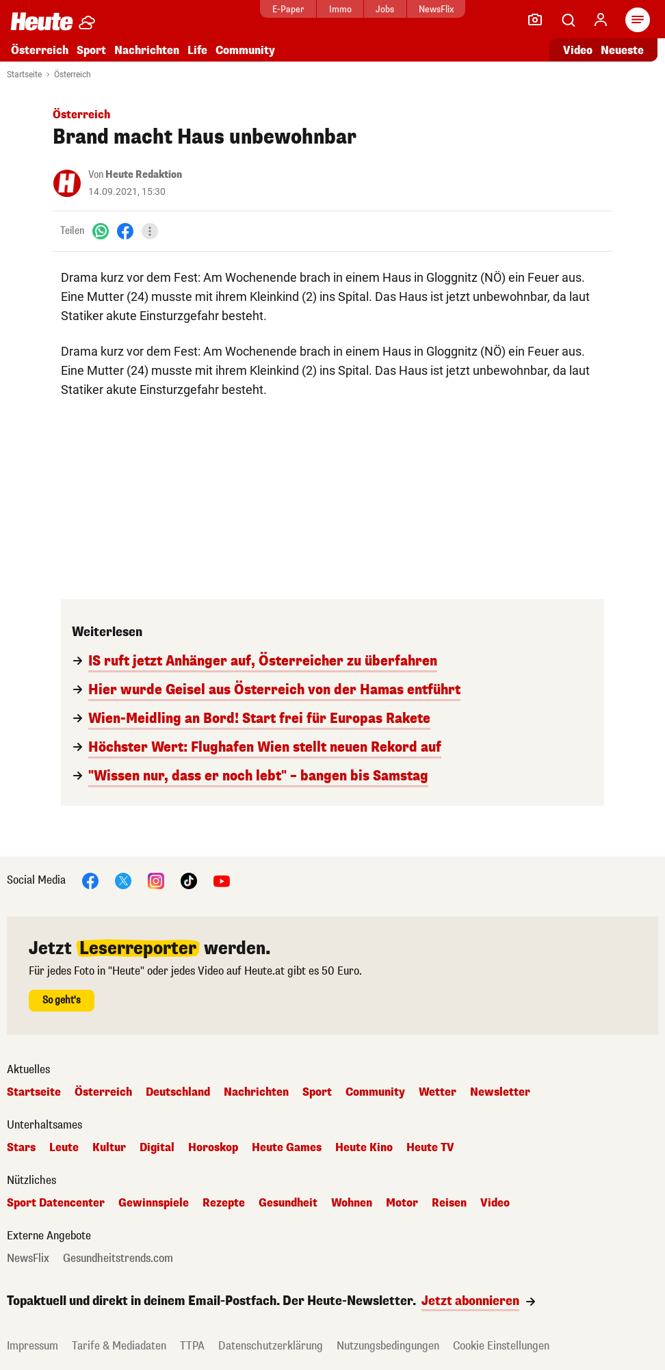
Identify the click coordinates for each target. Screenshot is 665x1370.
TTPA (192, 1346)
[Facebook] (125, 230)
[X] (123, 880)
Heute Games (287, 1148)
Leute (64, 1148)
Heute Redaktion (143, 174)
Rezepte (224, 1203)
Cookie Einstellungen (501, 1346)
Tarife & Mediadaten (119, 1346)
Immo (340, 9)
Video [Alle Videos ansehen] (577, 50)
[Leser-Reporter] (535, 20)
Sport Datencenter (56, 1203)
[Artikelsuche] (568, 20)
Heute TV (430, 1148)
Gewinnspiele (153, 1203)
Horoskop (213, 1148)
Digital (157, 1148)
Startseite (24, 74)
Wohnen (351, 1203)
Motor (402, 1203)
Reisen (449, 1203)
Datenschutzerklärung (270, 1346)
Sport (91, 50)
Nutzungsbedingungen (388, 1346)
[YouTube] (221, 880)
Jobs (385, 9)
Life (197, 50)
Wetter (437, 1092)
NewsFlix (436, 9)
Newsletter (500, 1092)
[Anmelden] (600, 20)
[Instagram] (156, 880)
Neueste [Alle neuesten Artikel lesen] (622, 50)
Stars (21, 1148)
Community (245, 50)
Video (495, 1203)
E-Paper (288, 9)
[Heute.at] (41, 21)
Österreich (39, 50)
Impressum (32, 1346)
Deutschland (178, 1092)
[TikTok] (189, 880)
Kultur (109, 1148)
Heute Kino (364, 1148)
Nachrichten (146, 50)
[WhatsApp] (100, 230)
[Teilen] (150, 231)
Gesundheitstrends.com (118, 1258)
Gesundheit (288, 1203)
